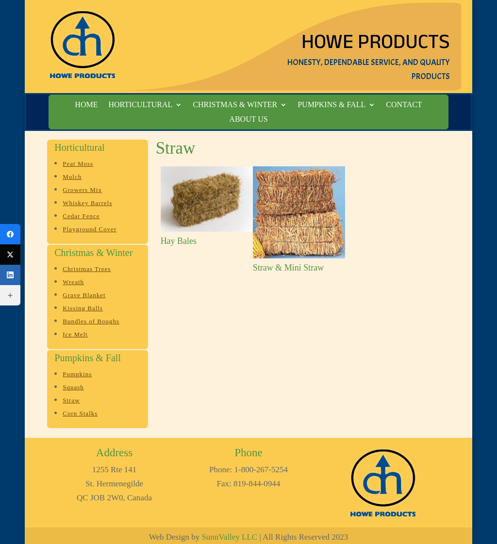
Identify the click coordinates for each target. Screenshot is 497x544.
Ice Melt (75, 334)
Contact (404, 105)
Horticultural (140, 105)
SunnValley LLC (229, 537)
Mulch (72, 176)
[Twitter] (10, 254)
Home (86, 105)
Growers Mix (82, 189)
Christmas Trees (87, 268)
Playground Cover (89, 229)
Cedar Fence (81, 216)
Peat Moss (78, 163)
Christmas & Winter (235, 105)
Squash (73, 387)
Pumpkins (77, 374)
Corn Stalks (80, 413)
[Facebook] (10, 234)
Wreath (73, 282)
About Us (248, 119)
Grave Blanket (84, 295)
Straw (71, 400)
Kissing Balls (83, 308)
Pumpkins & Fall (331, 105)
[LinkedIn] (10, 275)
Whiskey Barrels (87, 203)
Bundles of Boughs (91, 321)
